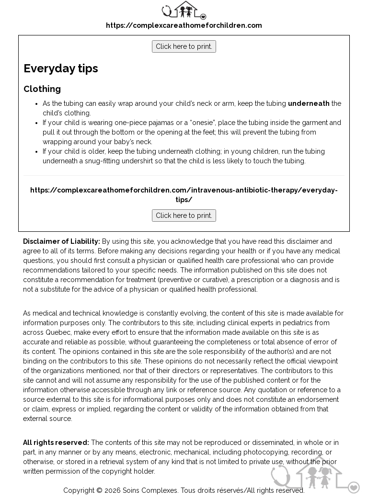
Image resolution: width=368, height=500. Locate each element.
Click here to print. (184, 46)
